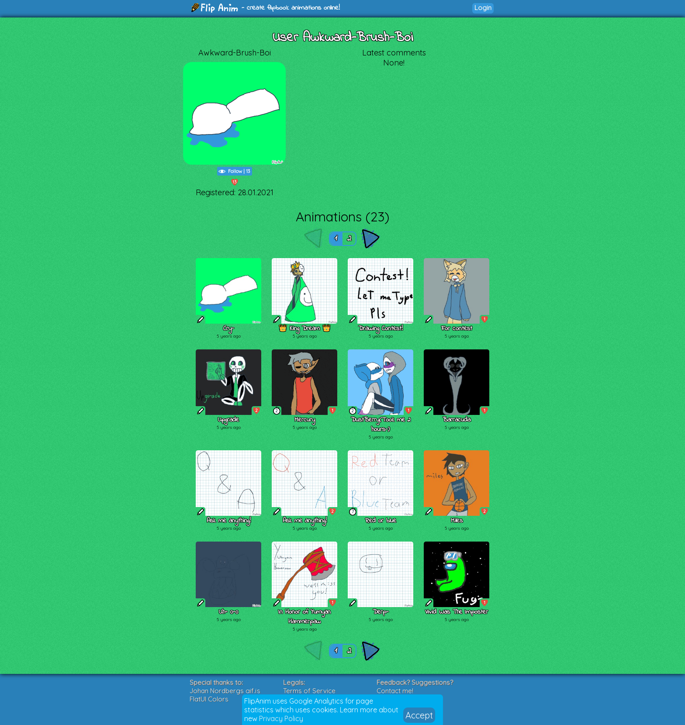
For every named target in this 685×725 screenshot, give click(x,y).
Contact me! (395, 691)
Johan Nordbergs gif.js (225, 691)
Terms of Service (309, 691)
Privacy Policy (281, 718)
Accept (419, 715)
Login (482, 7)
